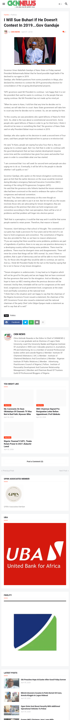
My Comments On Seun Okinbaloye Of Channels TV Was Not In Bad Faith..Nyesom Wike (18, 411)
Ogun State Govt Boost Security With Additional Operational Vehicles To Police (40, 707)
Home (6, 15)
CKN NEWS (19, 334)
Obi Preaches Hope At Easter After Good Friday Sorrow (43, 680)
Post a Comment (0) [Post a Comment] (35, 461)
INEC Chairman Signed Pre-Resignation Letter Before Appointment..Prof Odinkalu (48, 411)
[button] (3, 4)
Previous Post (8, 471)
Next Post (63, 471)
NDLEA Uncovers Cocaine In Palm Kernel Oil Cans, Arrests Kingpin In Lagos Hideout (41, 694)
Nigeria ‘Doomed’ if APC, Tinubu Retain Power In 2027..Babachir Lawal (18, 444)
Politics (14, 15)
